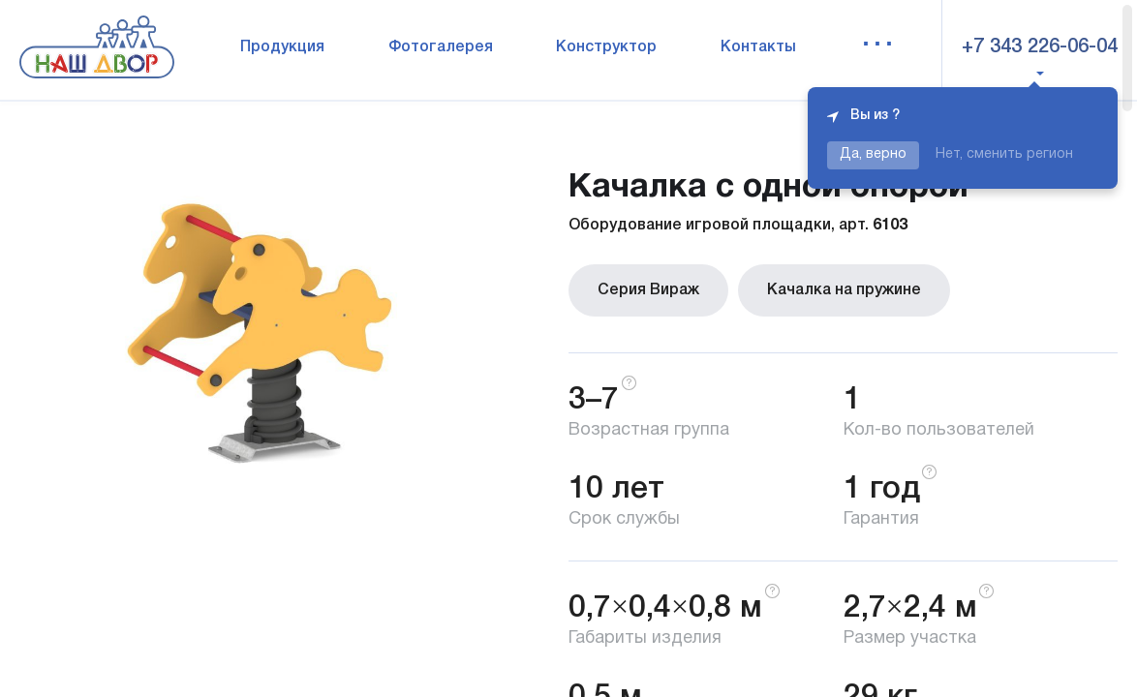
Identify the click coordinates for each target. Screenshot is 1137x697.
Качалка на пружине (844, 290)
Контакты (758, 47)
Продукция (282, 47)
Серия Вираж (648, 290)
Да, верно (873, 154)
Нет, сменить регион (1004, 154)
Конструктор (606, 47)
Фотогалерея (440, 47)
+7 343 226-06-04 (1040, 47)
